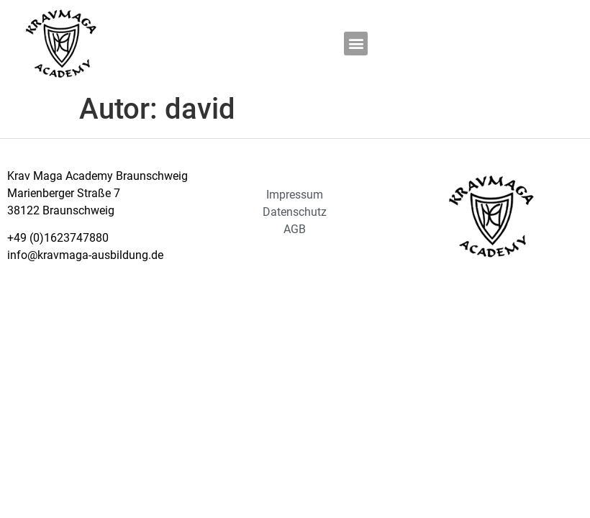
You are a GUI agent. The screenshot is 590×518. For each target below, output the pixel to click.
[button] (356, 43)
